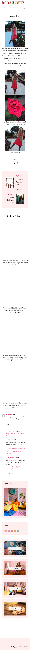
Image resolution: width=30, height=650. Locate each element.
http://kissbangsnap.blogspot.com (15, 449)
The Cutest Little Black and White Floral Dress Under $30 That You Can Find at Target (15, 310)
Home (4, 640)
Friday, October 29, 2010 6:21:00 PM (16, 435)
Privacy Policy (22, 640)
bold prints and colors (10, 13)
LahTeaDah (9, 414)
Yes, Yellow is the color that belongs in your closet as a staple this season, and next (15, 405)
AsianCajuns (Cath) (11, 457)
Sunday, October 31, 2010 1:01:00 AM (13, 468)
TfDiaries (21, 646)
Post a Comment (8, 473)
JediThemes (15, 647)
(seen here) (18, 122)
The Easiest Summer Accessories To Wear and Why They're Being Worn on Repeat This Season (15, 358)
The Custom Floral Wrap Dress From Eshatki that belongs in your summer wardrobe (15, 263)
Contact (12, 640)
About (15, 643)
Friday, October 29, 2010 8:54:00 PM (13, 452)
